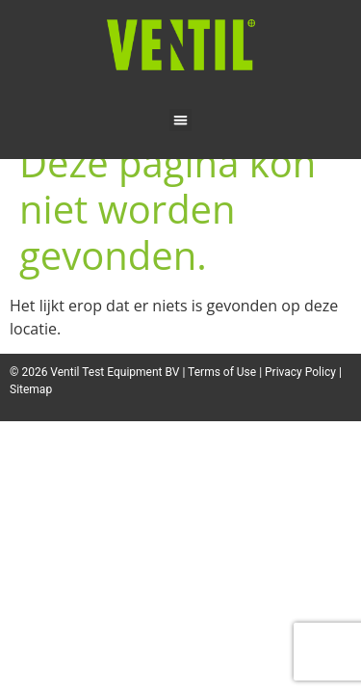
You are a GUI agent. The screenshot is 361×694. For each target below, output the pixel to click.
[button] (180, 120)
